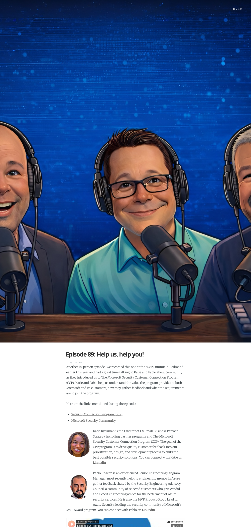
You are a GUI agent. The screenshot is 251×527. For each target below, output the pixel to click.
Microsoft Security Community (93, 420)
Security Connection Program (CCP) (96, 414)
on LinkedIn (146, 510)
